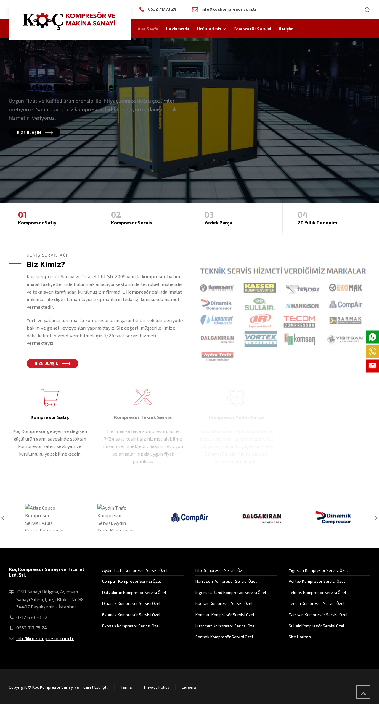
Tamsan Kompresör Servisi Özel (318, 614)
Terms (126, 687)
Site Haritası (300, 636)
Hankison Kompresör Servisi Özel (226, 581)
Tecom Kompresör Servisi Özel (317, 603)
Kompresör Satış (49, 216)
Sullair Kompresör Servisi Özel (316, 625)
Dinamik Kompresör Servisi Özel (131, 603)
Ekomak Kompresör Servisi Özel (131, 614)
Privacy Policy (156, 687)
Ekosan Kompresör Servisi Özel (131, 625)
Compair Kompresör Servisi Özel (131, 581)
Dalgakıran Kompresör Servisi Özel (134, 592)
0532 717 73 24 (162, 9)
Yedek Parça (236, 216)
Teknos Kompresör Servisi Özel (317, 592)
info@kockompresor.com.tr (228, 9)
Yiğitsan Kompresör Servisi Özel (318, 570)
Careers (189, 687)
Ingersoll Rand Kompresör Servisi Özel (230, 592)
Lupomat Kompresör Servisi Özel (225, 625)
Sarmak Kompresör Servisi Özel (224, 636)
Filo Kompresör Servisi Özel (220, 570)
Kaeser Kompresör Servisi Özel (224, 603)
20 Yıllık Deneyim (329, 216)
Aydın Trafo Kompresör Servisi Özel (135, 570)
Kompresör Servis (142, 216)
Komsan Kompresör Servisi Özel (224, 614)
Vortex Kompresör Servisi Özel (317, 581)
